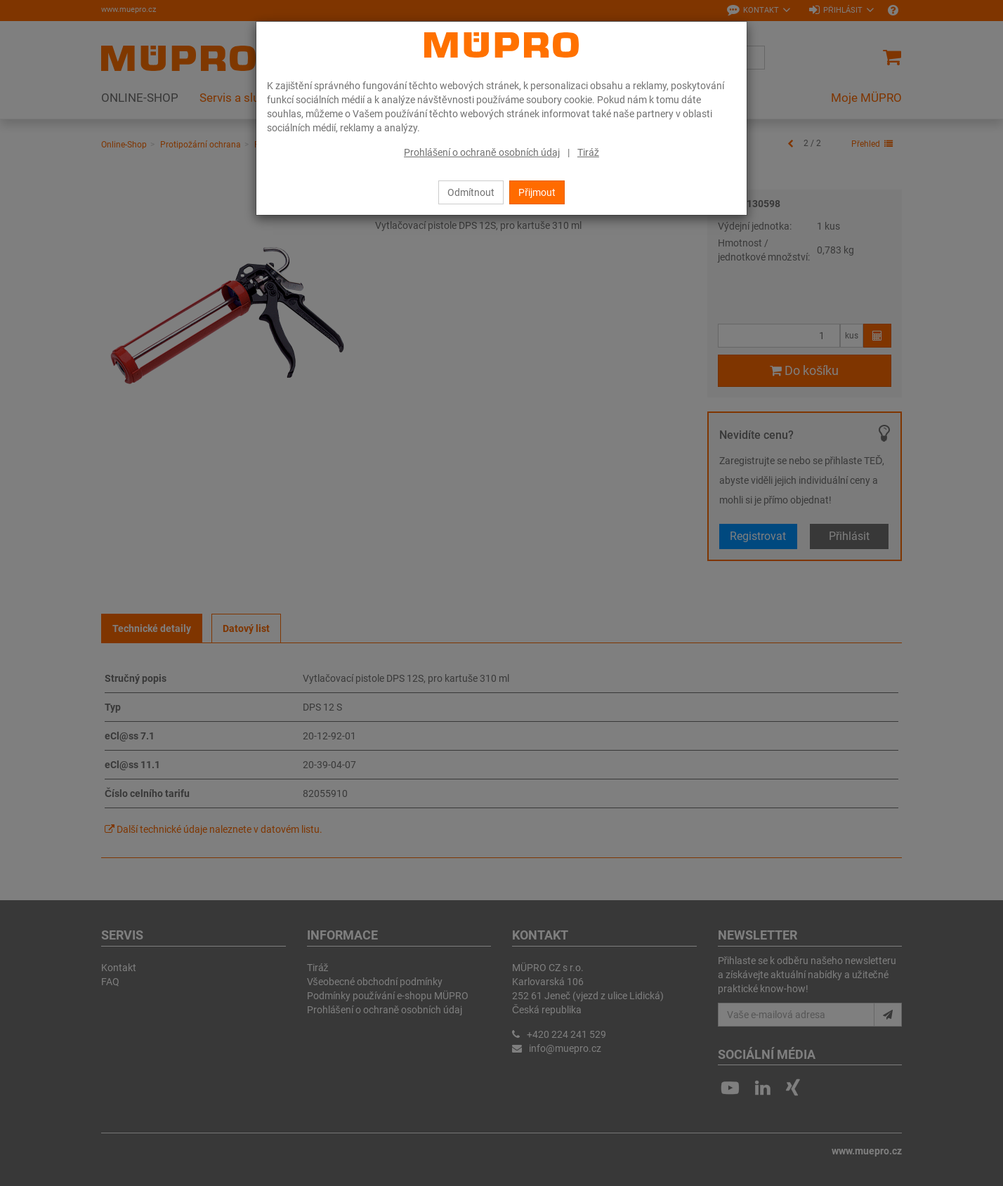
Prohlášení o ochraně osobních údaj (482, 152)
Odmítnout (470, 192)
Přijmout (537, 192)
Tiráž (588, 152)
